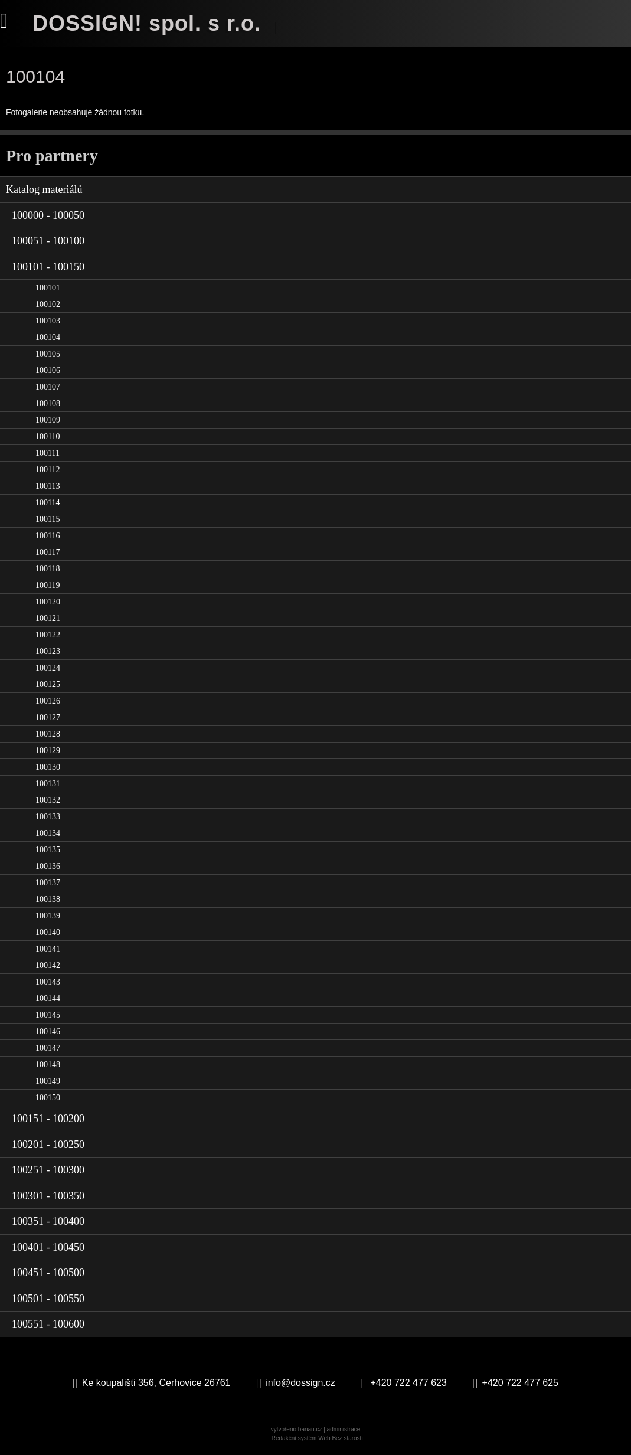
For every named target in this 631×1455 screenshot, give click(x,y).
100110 (47, 436)
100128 (47, 734)
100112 (47, 469)
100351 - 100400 (48, 1221)
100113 (47, 486)
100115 (47, 519)
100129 (47, 750)
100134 (47, 833)
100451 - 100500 (48, 1273)
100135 (47, 849)
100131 (47, 783)
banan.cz (310, 1429)
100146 (47, 1031)
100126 (47, 701)
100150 (47, 1097)
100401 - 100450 (48, 1247)
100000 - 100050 (48, 215)
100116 (47, 535)
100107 (47, 386)
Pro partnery (52, 155)
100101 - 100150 (48, 267)
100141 (47, 948)
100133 (47, 816)
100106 (47, 370)
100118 (47, 568)
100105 (47, 353)
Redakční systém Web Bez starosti (317, 1438)
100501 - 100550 (48, 1298)
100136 (47, 866)
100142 (47, 965)
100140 (47, 932)
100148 (47, 1064)
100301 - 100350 (48, 1196)
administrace (344, 1429)
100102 (47, 304)
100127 (47, 717)
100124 (47, 667)
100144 (47, 998)
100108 (47, 403)
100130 (47, 767)
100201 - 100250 (48, 1144)
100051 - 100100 (48, 241)
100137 (47, 882)
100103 (47, 320)
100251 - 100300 (48, 1170)
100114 (47, 502)
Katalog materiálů (44, 189)
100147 (47, 1048)
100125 (47, 684)
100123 (47, 651)
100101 (47, 287)
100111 (47, 453)
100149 (47, 1081)
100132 (47, 800)
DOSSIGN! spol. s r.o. (146, 23)
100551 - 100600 (48, 1324)
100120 (47, 601)
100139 (47, 915)
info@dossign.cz (300, 1383)
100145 (47, 1015)
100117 (47, 552)
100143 (47, 981)
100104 (47, 337)
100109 (47, 420)
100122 (47, 634)
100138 (47, 899)
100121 (47, 618)
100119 (47, 585)
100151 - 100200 (48, 1118)
